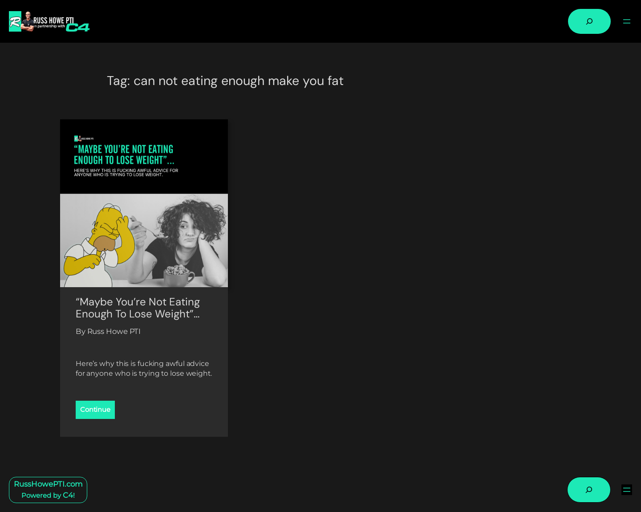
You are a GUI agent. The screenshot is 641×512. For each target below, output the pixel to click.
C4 (68, 495)
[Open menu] (626, 21)
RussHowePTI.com (48, 483)
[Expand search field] (589, 21)
